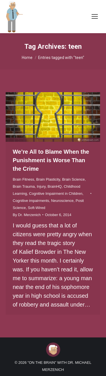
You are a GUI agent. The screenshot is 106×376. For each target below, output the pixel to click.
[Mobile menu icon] (94, 16)
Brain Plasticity (48, 179)
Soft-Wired (36, 208)
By (27, 215)
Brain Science (73, 179)
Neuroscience (62, 200)
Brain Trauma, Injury (29, 186)
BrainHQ (54, 186)
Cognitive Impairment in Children (56, 193)
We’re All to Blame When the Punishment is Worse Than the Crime (51, 160)
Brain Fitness (23, 179)
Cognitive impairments (31, 200)
